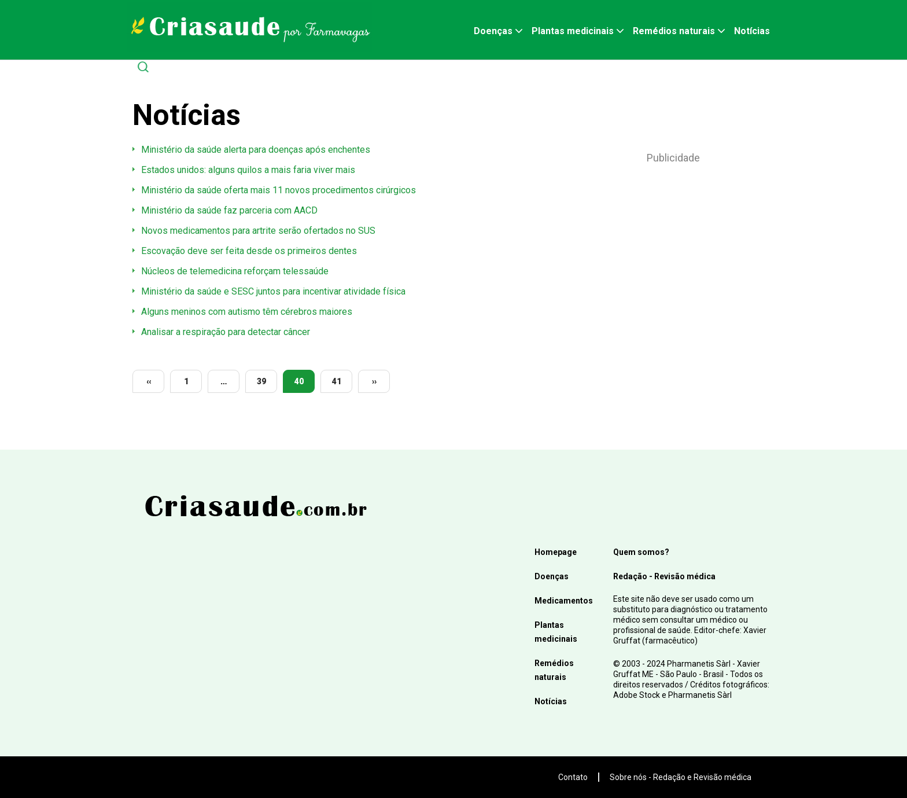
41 (336, 381)
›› (374, 381)
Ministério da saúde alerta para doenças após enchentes (255, 149)
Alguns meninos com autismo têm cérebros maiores (246, 311)
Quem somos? (641, 552)
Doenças (493, 30)
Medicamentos (563, 600)
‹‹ (148, 381)
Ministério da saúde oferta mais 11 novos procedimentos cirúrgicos (278, 190)
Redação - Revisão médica (664, 576)
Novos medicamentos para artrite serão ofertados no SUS (258, 230)
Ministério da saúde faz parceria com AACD (229, 210)
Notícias (752, 30)
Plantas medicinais (573, 30)
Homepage (555, 552)
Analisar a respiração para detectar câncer (225, 331)
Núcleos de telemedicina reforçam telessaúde (235, 271)
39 (261, 381)
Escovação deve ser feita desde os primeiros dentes (249, 250)
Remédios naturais (674, 30)
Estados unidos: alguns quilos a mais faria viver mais (248, 169)
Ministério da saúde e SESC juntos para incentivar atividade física (273, 291)
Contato (573, 777)
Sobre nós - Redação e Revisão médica (680, 777)
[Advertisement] (673, 261)
